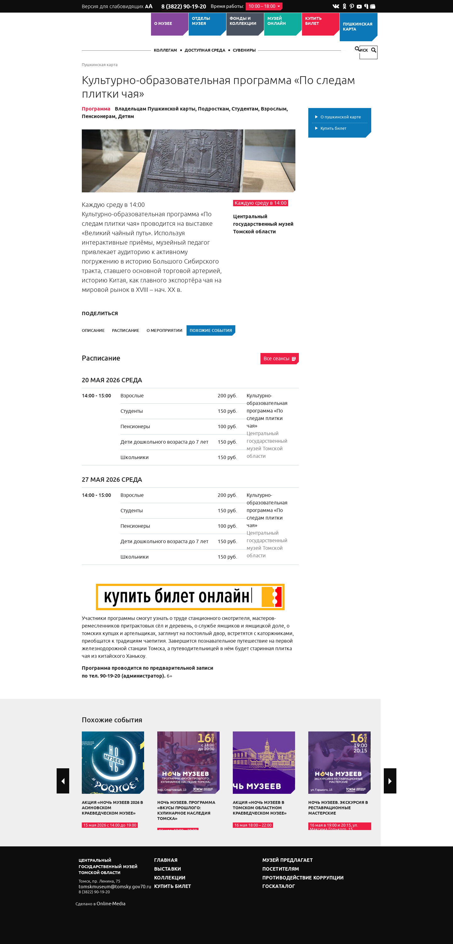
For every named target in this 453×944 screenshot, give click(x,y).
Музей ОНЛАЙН (276, 21)
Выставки (165, 868)
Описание (93, 330)
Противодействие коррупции (297, 876)
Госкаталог (276, 884)
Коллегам (165, 50)
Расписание (125, 330)
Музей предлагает (284, 860)
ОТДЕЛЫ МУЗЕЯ (201, 21)
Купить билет (313, 21)
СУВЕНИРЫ (244, 50)
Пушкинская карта (357, 27)
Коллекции (167, 876)
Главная (164, 860)
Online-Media (109, 903)
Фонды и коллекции (243, 21)
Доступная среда (205, 50)
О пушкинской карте (341, 117)
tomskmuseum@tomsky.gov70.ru (109, 886)
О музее (163, 23)
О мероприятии (164, 330)
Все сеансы (280, 358)
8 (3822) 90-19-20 (181, 6)
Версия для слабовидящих (116, 6)
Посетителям (278, 868)
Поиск (365, 50)
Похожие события (211, 330)
